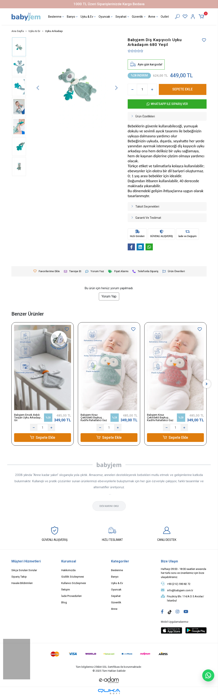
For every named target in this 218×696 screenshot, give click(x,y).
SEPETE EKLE (183, 89)
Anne (153, 17)
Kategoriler (120, 561)
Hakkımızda (68, 570)
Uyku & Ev (89, 17)
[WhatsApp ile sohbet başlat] (208, 675)
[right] (206, 384)
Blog (64, 602)
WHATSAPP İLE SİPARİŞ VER (167, 104)
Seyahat (122, 17)
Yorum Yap (109, 296)
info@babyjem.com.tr (177, 590)
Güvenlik (139, 17)
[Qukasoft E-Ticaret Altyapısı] (109, 691)
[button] (202, 17)
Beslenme (56, 17)
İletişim (65, 589)
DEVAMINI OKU (109, 506)
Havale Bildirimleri (22, 583)
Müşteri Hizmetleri (26, 561)
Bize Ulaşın (169, 561)
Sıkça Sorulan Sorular (24, 570)
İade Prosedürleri (71, 596)
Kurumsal (68, 561)
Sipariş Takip (19, 576)
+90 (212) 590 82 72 (175, 583)
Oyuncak (106, 17)
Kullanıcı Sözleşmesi (73, 583)
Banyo (72, 17)
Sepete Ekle (42, 437)
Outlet (165, 16)
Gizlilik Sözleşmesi (72, 576)
